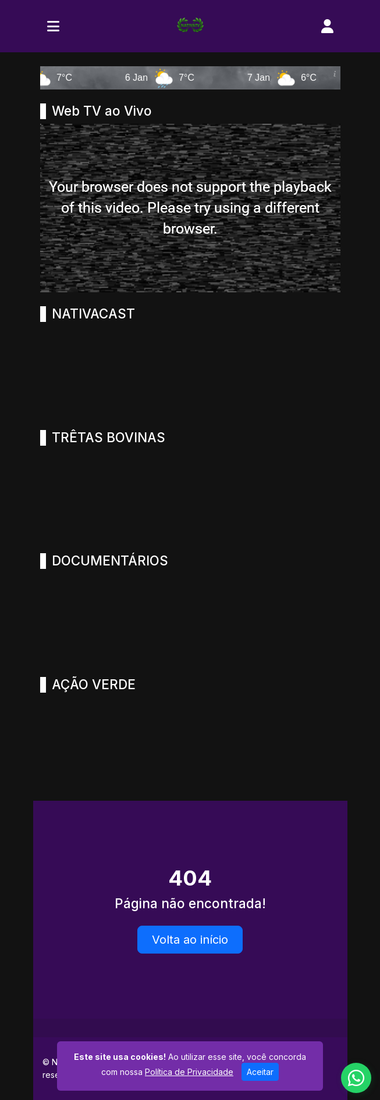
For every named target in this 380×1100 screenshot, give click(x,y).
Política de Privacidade (189, 1072)
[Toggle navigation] (53, 26)
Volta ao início (190, 940)
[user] (327, 26)
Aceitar (260, 1072)
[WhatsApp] (356, 1078)
